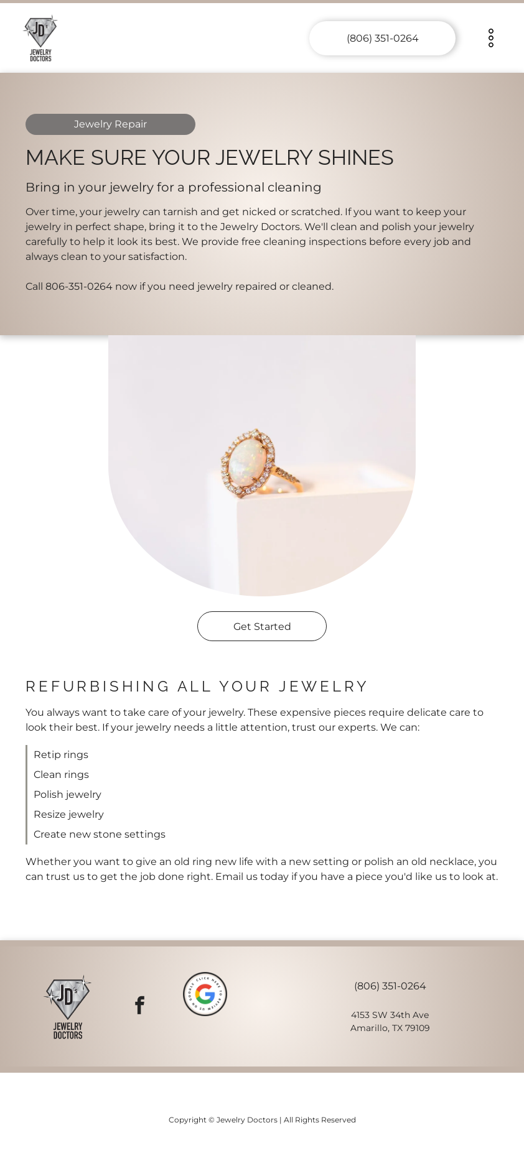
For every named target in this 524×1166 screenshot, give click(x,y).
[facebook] (139, 1007)
